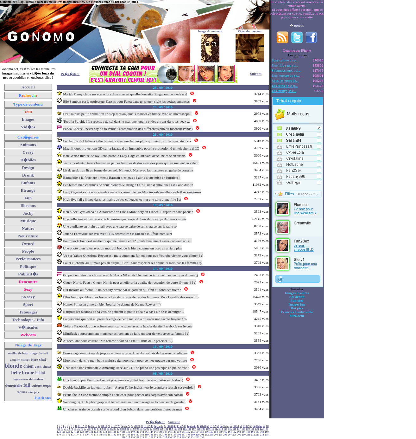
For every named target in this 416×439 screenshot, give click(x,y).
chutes (47, 366)
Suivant (256, 73)
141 (138, 431)
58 (234, 426)
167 (257, 431)
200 (198, 434)
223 (156, 437)
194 (170, 434)
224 (161, 437)
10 (76, 426)
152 (188, 431)
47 (198, 426)
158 (216, 431)
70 (61, 429)
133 (100, 431)
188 (142, 434)
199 (193, 434)
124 (59, 431)
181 (110, 434)
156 (207, 431)
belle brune (22, 372)
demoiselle (13, 385)
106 (189, 429)
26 (128, 426)
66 (260, 426)
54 (221, 426)
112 (216, 429)
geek (38, 366)
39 (171, 426)
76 (81, 429)
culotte (37, 385)
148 (170, 431)
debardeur (36, 379)
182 (114, 434)
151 (184, 431)
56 (227, 426)
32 (148, 426)
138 (124, 431)
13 (86, 426)
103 (175, 429)
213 (257, 434)
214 (262, 434)
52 (214, 426)
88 (121, 429)
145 (156, 431)
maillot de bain (18, 353)
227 (174, 437)
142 (142, 431)
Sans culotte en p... (285, 60)
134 (105, 431)
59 (237, 426)
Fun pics (296, 300)
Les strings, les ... (284, 91)
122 (262, 429)
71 (65, 429)
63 (250, 426)
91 (131, 429)
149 (174, 431)
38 (168, 426)
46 (194, 426)
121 (257, 429)
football (43, 353)
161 (230, 431)
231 (193, 437)
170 (59, 434)
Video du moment (250, 31)
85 (111, 429)
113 (221, 429)
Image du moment (210, 31)
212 (253, 434)
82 (101, 429)
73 (72, 429)
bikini (40, 373)
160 (225, 431)
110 (208, 429)
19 (105, 426)
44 (188, 426)
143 (147, 431)
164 (244, 431)
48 (201, 426)
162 (234, 431)
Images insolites (297, 293)
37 (165, 426)
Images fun (296, 304)
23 (118, 426)
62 (247, 426)
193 (165, 434)
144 (151, 431)
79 (91, 429)
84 (108, 429)
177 (91, 434)
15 (92, 426)
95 (144, 429)
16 (95, 426)
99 (157, 429)
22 (115, 426)
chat (42, 359)
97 (151, 429)
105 (185, 429)
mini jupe (34, 392)
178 (96, 434)
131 (91, 431)
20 (109, 426)
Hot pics (297, 308)
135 (110, 431)
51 (211, 426)
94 (141, 429)
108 (199, 429)
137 (119, 431)
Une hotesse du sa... (286, 75)
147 (165, 431)
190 (151, 434)
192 (161, 434)
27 (132, 426)
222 (151, 437)
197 (184, 434)
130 (87, 431)
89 (124, 429)
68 (267, 426)
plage (33, 353)
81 (98, 429)
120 (252, 429)
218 (133, 437)
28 (135, 426)
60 (241, 426)
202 (207, 434)
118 (243, 429)
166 (253, 431)
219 (138, 437)
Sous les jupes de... (285, 80)
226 (170, 437)
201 (202, 434)
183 (119, 434)
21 (112, 426)
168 (262, 431)
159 (220, 431)
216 (124, 437)
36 (162, 426)
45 (191, 426)
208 (234, 434)
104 (180, 429)
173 (73, 434)
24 (122, 426)
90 (128, 429)
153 (193, 431)
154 (197, 431)
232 (197, 437)
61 (244, 426)
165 (248, 431)
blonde (13, 365)
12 (82, 426)
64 (254, 426)
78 (88, 429)
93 (137, 429)
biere (34, 359)
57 (231, 426)
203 (211, 434)
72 (68, 429)
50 (208, 426)
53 (218, 426)
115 (230, 429)
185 (128, 434)
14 (89, 426)
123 (266, 429)
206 (225, 434)
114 (225, 429)
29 (138, 426)
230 (188, 437)
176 (87, 434)
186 (133, 434)
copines (21, 392)
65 (257, 426)
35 (158, 426)
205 (221, 434)
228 (179, 437)
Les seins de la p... (285, 85)
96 (147, 429)
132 (96, 431)
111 (212, 429)
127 (73, 431)
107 (194, 429)
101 (166, 429)
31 (145, 426)
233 (202, 437)
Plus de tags (43, 397)
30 (142, 426)
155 (202, 431)
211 (248, 434)
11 (79, 426)
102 (171, 429)
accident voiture (20, 359)
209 (239, 434)
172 (68, 434)
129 (82, 431)
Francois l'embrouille (297, 312)
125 (63, 431)
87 (118, 429)
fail (26, 385)
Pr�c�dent (70, 74)
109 (203, 429)
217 (128, 437)
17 (99, 426)
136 (114, 431)
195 (175, 434)
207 (230, 434)
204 (216, 434)
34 (155, 426)
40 (174, 426)
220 (142, 437)
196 (179, 434)
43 (185, 426)
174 (77, 434)
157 (211, 431)
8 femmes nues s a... (286, 70)
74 (75, 429)
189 (147, 434)
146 (161, 431)
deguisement (20, 379)
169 (267, 431)
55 (224, 426)
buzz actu (297, 316)
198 (188, 434)
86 (114, 429)
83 (105, 429)
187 (138, 434)
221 (147, 437)
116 (234, 429)
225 (165, 437)
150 (179, 431)
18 (102, 426)
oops (47, 385)
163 (239, 431)
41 (178, 426)
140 (133, 431)
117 (239, 429)
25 (125, 426)
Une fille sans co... (285, 65)
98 (154, 429)
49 (204, 426)
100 (162, 429)
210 (244, 434)
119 (248, 429)
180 (105, 434)
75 (78, 429)
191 (156, 434)
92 (134, 429)
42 (181, 426)
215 (267, 434)
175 (82, 434)
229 (184, 437)
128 (77, 431)
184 (124, 434)
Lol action (297, 297)
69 (58, 429)
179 (100, 434)
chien (28, 366)
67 (264, 426)
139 (128, 431)
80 (95, 429)
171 (63, 434)
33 (151, 426)
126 (68, 431)
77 (85, 429)
